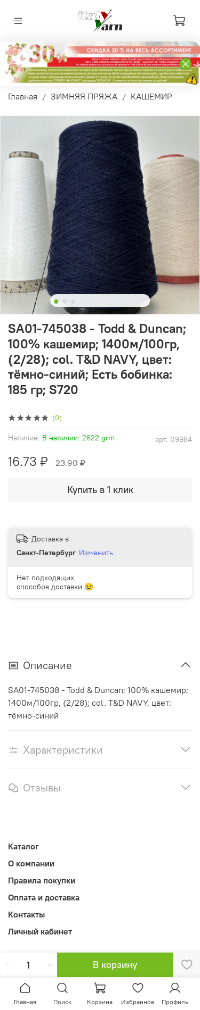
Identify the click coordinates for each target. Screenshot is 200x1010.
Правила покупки (41, 880)
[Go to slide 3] (73, 301)
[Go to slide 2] (64, 301)
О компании (31, 863)
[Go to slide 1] (56, 301)
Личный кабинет (40, 931)
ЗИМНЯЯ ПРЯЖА (84, 96)
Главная (22, 96)
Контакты (26, 914)
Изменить (96, 552)
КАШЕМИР (151, 96)
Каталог (23, 846)
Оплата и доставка (43, 897)
